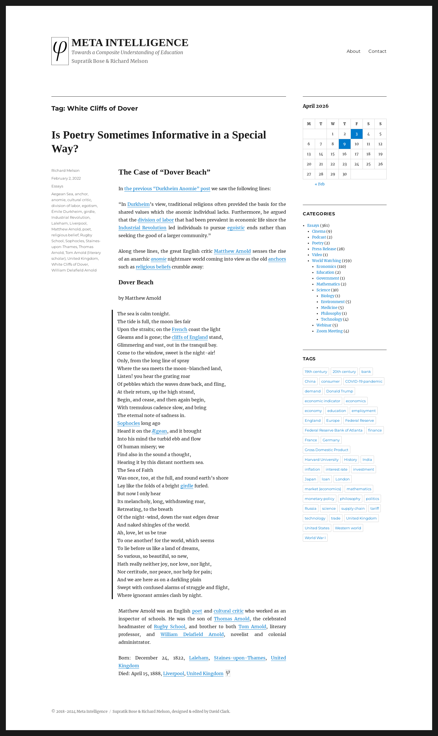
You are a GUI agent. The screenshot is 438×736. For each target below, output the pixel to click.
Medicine (329, 307)
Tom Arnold (252, 626)
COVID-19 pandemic (363, 381)
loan (326, 479)
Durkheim (138, 204)
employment (364, 410)
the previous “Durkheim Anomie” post (167, 188)
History (350, 459)
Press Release (324, 249)
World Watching (326, 260)
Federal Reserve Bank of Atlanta (334, 430)
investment (363, 469)
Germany (331, 440)
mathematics (359, 489)
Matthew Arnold (232, 251)
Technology (331, 319)
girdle (186, 486)
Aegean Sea (62, 194)
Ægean (159, 431)
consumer (330, 381)
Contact (377, 51)
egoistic (236, 227)
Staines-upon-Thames (239, 658)
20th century (344, 371)
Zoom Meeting (329, 331)
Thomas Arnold (231, 618)
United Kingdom (205, 673)
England (313, 420)
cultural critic (229, 611)
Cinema (318, 231)
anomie (158, 259)
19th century (316, 371)
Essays (57, 186)
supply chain (353, 508)
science (329, 508)
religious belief (64, 235)
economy (313, 410)
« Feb (320, 184)
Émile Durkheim (66, 211)
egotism (89, 205)
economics (356, 401)
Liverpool (173, 673)
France (311, 440)
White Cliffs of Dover (69, 264)
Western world (348, 528)
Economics (326, 266)
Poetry (317, 243)
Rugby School (169, 626)
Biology (327, 296)
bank (366, 371)
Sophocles (128, 423)
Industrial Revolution (142, 227)
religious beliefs (153, 267)
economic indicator (322, 401)
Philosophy (331, 313)
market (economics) (323, 489)
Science (323, 290)
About (354, 51)
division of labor (155, 220)
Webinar (324, 325)
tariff (374, 508)
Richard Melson (65, 170)
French (179, 329)
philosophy (350, 498)
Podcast (319, 237)
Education (325, 272)
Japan (310, 479)
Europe (333, 420)
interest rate (336, 469)
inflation (312, 469)
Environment (333, 301)
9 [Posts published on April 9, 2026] (344, 144)
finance (375, 430)
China (310, 381)
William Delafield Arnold (192, 634)
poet (197, 611)
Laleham (198, 658)
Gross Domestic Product (326, 449)
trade (336, 518)
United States (317, 528)
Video (317, 255)
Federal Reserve (359, 420)
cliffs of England (190, 337)
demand (313, 391)
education (336, 410)
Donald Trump (339, 391)
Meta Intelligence (130, 42)
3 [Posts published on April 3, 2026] (357, 134)
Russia (310, 508)
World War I (315, 537)
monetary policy (319, 498)
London (342, 479)
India (367, 459)
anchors (277, 259)
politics (372, 498)
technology (315, 518)
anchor (81, 194)
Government (327, 278)
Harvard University (322, 459)
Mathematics (328, 284)
